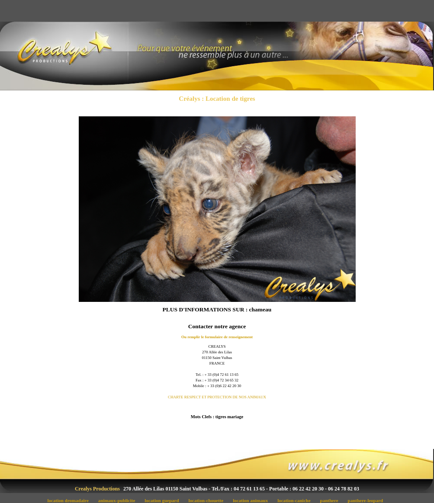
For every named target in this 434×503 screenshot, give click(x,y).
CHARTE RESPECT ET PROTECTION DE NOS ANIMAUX (217, 397)
